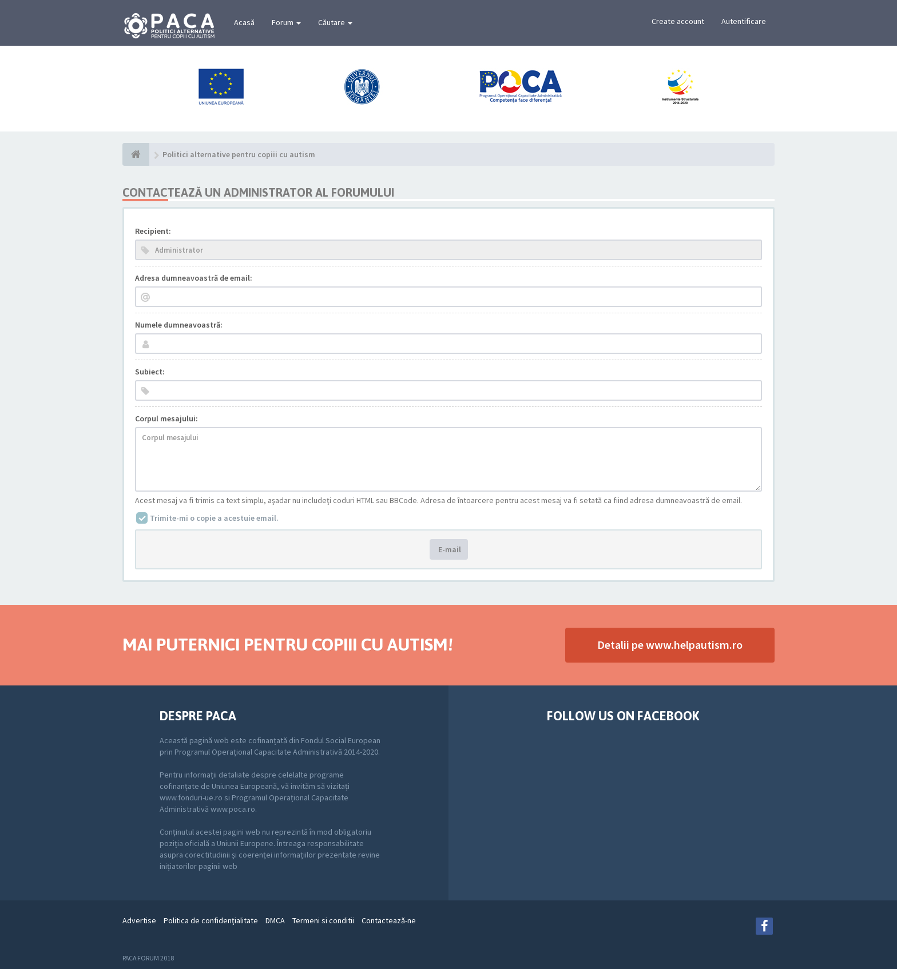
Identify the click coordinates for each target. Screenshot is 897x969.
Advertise (139, 920)
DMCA (275, 920)
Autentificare (743, 21)
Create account (678, 21)
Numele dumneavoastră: (179, 325)
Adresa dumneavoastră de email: (193, 278)
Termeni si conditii (323, 920)
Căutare (335, 22)
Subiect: (150, 371)
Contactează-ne (389, 920)
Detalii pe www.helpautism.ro (670, 644)
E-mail (448, 549)
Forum (286, 22)
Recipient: (153, 231)
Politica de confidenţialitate (211, 920)
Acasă (244, 22)
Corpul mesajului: (166, 418)
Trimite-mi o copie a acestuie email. (214, 518)
